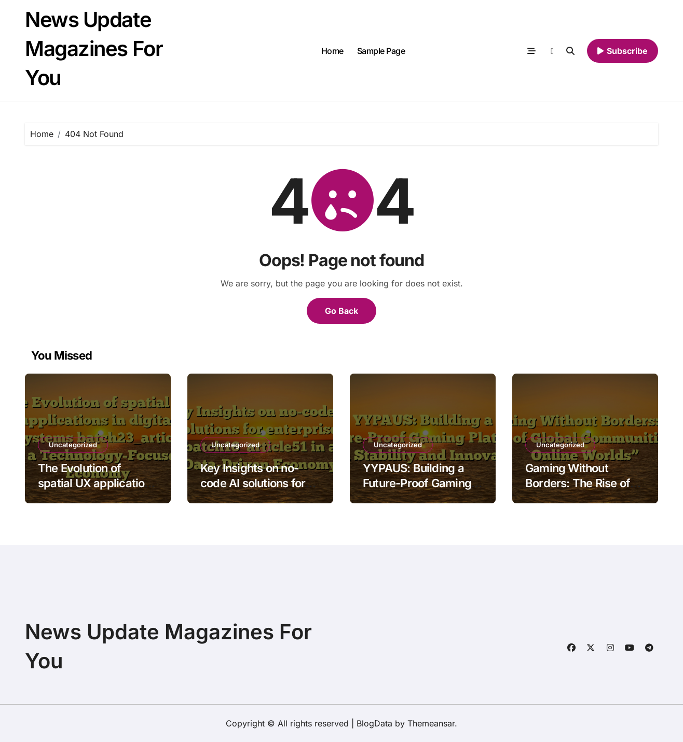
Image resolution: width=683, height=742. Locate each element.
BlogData (374, 723)
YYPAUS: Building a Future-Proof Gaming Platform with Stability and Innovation (419, 490)
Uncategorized (73, 445)
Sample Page (381, 51)
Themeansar (431, 723)
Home (332, 51)
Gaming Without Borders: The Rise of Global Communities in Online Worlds (582, 490)
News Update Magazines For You (93, 48)
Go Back (341, 311)
